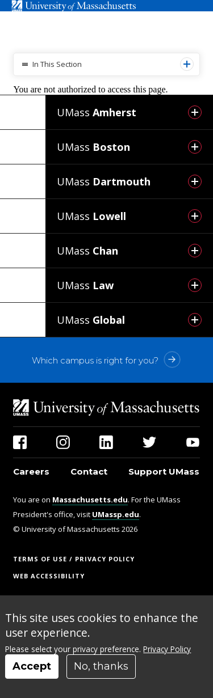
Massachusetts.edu (90, 499)
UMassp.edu (115, 514)
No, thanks (101, 666)
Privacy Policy (167, 649)
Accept (31, 666)
